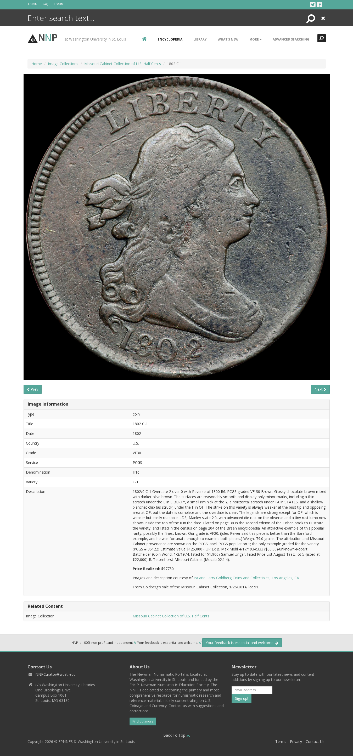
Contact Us (315, 741)
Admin (32, 4)
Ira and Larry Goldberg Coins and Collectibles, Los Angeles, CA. (247, 577)
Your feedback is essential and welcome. (242, 642)
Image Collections (63, 63)
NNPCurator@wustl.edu (55, 674)
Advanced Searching (291, 39)
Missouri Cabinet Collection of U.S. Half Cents (122, 63)
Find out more (142, 721)
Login (58, 4)
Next (320, 389)
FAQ (45, 4)
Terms (280, 741)
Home (36, 63)
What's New (228, 39)
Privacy (296, 741)
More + (255, 39)
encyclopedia (170, 39)
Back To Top (176, 735)
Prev (32, 389)
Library (200, 39)
